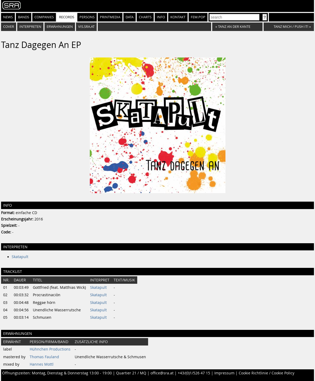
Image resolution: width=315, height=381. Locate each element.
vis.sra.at (86, 26)
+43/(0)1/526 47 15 (194, 373)
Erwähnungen (60, 26)
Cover (8, 26)
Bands (23, 17)
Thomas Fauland (44, 357)
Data (130, 17)
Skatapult (20, 256)
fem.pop (198, 17)
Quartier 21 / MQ (131, 373)
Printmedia (110, 17)
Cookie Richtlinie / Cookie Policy (266, 373)
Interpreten (30, 26)
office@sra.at (162, 373)
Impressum (224, 373)
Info (161, 17)
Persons (87, 17)
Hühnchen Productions (50, 349)
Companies (44, 17)
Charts (145, 17)
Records (66, 17)
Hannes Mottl (42, 364)
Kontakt (177, 17)
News (8, 17)
